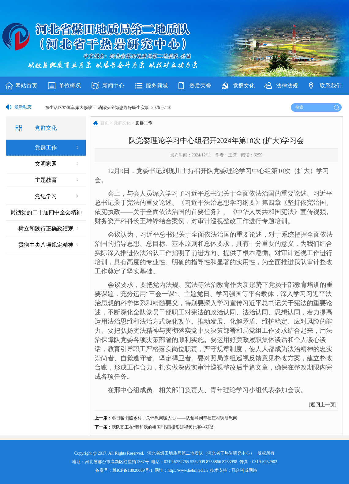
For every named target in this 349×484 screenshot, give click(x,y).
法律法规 (287, 86)
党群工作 (46, 147)
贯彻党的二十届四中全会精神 (46, 212)
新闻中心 (113, 86)
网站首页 (26, 86)
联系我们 (331, 86)
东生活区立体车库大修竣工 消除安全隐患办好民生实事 (97, 107)
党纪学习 (46, 196)
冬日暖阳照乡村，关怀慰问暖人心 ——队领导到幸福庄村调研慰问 (174, 418)
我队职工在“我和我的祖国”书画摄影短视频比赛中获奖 (163, 427)
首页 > (106, 123)
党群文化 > (124, 123)
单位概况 (70, 86)
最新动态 (23, 107)
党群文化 (244, 86)
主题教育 (46, 180)
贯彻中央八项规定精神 (45, 245)
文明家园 (46, 164)
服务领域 (157, 86)
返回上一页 (322, 404)
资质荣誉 (200, 86)
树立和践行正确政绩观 (45, 229)
